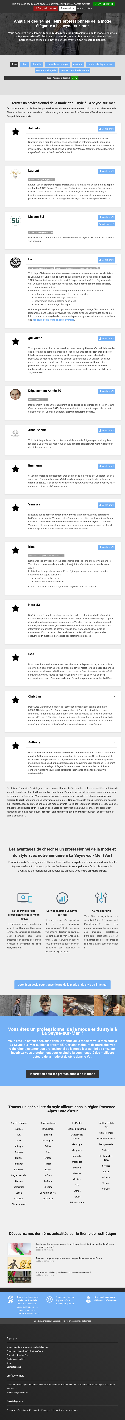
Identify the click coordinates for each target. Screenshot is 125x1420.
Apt (19, 1134)
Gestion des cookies (16, 1359)
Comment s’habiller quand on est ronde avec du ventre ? (63, 1272)
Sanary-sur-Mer (106, 1144)
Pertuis (77, 1196)
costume (77, 64)
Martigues (77, 1162)
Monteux (77, 1179)
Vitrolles (106, 1189)
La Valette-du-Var (48, 1193)
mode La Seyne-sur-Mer (17, 1392)
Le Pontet (77, 1123)
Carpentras (19, 1187)
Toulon (106, 1171)
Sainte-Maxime (77, 1202)
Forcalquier (47, 1140)
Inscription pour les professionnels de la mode (62, 1074)
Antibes (18, 1129)
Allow (74, 78)
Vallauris (106, 1177)
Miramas (77, 1173)
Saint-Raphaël (106, 1133)
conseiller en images (57, 64)
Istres (48, 1169)
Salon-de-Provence (106, 1138)
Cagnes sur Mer (19, 1175)
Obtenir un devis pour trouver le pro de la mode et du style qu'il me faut (62, 984)
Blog (9, 1363)
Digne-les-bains (47, 1123)
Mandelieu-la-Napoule (77, 1136)
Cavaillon (18, 1198)
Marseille (77, 1156)
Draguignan (47, 1129)
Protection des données (17, 1355)
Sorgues (106, 1166)
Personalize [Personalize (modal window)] (67, 8)
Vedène (106, 1183)
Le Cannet (48, 1198)
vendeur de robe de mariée (75, 70)
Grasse (47, 1158)
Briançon (18, 1163)
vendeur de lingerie (46, 70)
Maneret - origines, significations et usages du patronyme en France (69, 1258)
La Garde (48, 1187)
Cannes (19, 1181)
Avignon (19, 1152)
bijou (24, 64)
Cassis (19, 1193)
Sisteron (106, 1150)
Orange (77, 1191)
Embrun (48, 1134)
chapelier (37, 64)
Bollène (18, 1158)
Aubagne (18, 1146)
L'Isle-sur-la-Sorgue (77, 1129)
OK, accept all (104, 4)
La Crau (48, 1181)
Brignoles (19, 1169)
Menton (77, 1167)
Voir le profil (106, 129)
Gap (48, 1152)
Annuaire (11, 1347)
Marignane (77, 1150)
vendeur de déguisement (100, 64)
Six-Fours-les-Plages (106, 1158)
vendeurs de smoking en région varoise (53, 319)
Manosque (77, 1144)
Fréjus (48, 1146)
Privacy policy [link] (84, 8)
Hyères (47, 1163)
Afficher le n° (106, 224)
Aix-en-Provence (19, 1123)
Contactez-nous (14, 1367)
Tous (14, 64)
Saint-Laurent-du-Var (106, 1125)
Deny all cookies (45, 8)
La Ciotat (48, 1175)
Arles (18, 1140)
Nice (77, 1185)
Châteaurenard (19, 1204)
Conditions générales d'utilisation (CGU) (25, 1351)
